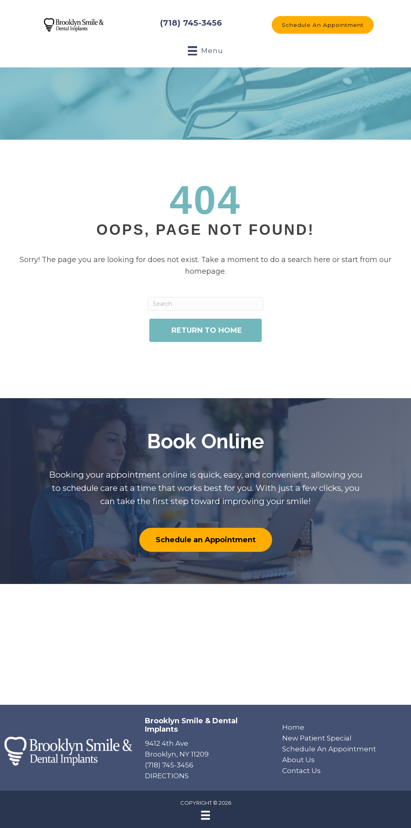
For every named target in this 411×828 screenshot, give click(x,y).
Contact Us (301, 771)
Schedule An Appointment (329, 749)
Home (293, 727)
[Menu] (205, 815)
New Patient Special (317, 738)
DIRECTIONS (167, 776)
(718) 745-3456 (191, 23)
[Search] (205, 304)
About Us (298, 760)
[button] (322, 25)
